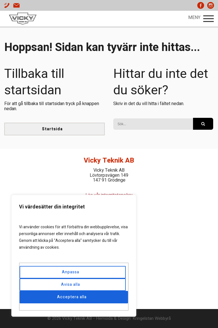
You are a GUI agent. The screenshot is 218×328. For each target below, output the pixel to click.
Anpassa (70, 272)
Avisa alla (70, 284)
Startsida (52, 129)
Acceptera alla (72, 297)
